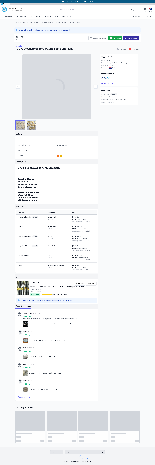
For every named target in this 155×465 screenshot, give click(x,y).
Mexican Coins (62, 22)
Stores (137, 16)
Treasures (5, 4)
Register (133, 10)
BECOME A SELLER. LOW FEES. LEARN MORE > (77, 1)
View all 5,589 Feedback (56, 294)
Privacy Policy (68, 459)
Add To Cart (115, 38)
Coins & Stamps (21, 16)
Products (23, 22)
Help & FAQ (84, 452)
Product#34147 (75, 22)
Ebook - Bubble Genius (63, 16)
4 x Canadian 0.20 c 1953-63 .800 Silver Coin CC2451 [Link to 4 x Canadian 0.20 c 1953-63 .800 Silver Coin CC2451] (45, 373)
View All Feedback (25, 397)
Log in (140, 10)
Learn (147, 16)
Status (89, 459)
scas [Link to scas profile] (24, 331)
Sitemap (101, 452)
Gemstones (47, 16)
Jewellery (38, 16)
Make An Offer (131, 38)
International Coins (48, 22)
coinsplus (18, 46)
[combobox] (77, 9)
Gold (30, 16)
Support (93, 452)
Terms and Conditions (79, 459)
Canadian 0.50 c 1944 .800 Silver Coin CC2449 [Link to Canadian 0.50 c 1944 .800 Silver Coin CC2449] (43, 389)
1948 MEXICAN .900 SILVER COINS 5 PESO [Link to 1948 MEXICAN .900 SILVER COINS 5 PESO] (42, 357)
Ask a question (107, 83)
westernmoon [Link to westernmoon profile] (28, 313)
